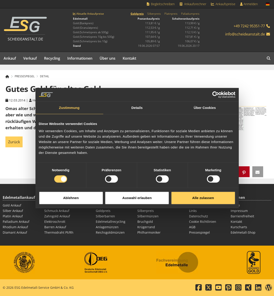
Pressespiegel (199, 232)
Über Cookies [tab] (205, 104)
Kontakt (129, 58)
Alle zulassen (203, 194)
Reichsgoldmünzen (110, 232)
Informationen (79, 58)
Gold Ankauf (12, 205)
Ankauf (10, 58)
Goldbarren (104, 205)
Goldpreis (137, 14)
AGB (192, 227)
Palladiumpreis (190, 14)
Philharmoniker (149, 232)
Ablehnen (71, 194)
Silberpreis (154, 14)
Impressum (239, 211)
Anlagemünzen (107, 227)
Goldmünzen (147, 205)
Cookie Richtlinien (202, 221)
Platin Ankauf (13, 216)
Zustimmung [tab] (69, 104)
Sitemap (195, 205)
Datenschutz (198, 216)
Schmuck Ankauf (56, 211)
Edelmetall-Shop (243, 232)
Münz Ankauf (54, 205)
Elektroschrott (54, 221)
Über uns (107, 58)
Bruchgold (145, 221)
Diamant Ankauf (15, 232)
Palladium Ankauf (16, 221)
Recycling (52, 58)
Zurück (14, 141)
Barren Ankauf (55, 227)
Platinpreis (171, 14)
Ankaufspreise (223, 4)
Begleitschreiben (160, 4)
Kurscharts (239, 227)
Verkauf (30, 58)
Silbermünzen (148, 216)
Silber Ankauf (13, 211)
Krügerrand (146, 227)
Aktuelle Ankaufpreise (88, 14)
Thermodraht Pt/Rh (58, 232)
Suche (235, 205)
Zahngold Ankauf (57, 216)
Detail (44, 76)
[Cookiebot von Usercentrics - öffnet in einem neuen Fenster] (215, 90)
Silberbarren (105, 216)
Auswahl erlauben (137, 194)
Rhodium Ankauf (15, 227)
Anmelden (249, 4)
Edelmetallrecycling (110, 221)
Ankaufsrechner (192, 4)
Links (193, 211)
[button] (244, 171)
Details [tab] (137, 104)
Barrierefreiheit (242, 216)
